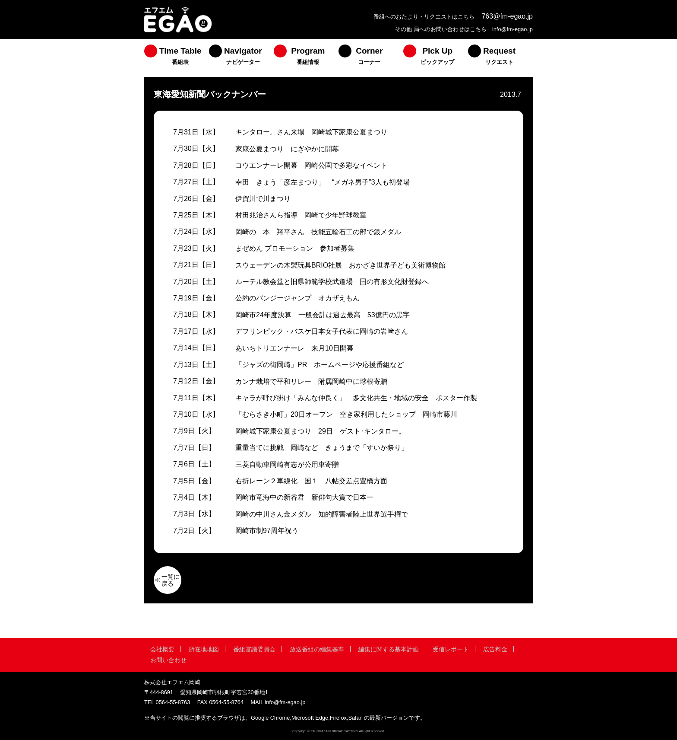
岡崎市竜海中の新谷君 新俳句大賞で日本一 (304, 497)
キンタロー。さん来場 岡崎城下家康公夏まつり (311, 132)
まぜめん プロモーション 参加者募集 (294, 248)
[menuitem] (176, 58)
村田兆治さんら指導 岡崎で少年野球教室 (301, 215)
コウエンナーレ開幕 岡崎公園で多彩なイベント (311, 165)
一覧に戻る (170, 580)
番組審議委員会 (254, 649)
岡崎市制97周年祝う (266, 530)
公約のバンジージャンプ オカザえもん (297, 298)
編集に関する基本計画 (388, 649)
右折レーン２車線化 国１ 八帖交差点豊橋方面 (311, 481)
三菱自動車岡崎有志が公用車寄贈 (287, 464)
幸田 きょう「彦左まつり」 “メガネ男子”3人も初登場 (322, 182)
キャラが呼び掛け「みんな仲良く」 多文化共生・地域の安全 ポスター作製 (356, 398)
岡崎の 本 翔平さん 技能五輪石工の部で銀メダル (318, 232)
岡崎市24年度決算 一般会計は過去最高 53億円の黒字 (322, 315)
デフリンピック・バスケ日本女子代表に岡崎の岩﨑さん (321, 331)
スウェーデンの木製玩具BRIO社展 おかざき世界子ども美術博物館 (340, 265)
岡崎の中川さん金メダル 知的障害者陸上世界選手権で (321, 514)
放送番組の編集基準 (317, 649)
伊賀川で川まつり (263, 198)
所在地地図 (204, 649)
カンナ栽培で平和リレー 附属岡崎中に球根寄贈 (311, 381)
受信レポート (451, 649)
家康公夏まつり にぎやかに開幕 (287, 149)
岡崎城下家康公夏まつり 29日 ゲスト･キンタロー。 (320, 431)
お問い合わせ (168, 660)
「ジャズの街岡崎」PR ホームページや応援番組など (319, 364)
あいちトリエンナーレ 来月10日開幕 (294, 348)
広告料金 (495, 649)
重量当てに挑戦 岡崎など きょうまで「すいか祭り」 (321, 447)
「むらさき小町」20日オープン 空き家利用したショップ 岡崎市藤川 (346, 414)
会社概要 (162, 649)
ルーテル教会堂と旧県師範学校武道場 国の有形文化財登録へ (332, 281)
